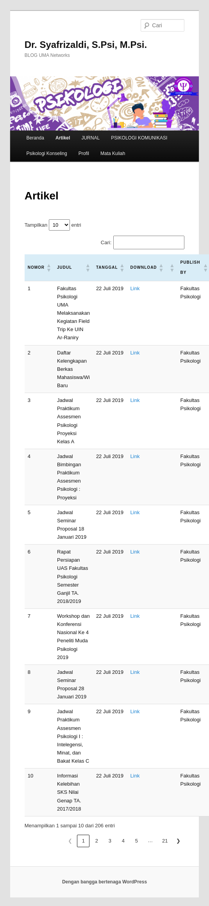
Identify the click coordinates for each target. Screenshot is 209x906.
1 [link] (83, 841)
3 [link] (110, 841)
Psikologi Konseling (47, 153)
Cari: (106, 242)
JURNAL (90, 138)
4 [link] (123, 841)
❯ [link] (178, 841)
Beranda (35, 138)
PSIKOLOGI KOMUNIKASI (139, 138)
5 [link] (136, 841)
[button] (48, 267)
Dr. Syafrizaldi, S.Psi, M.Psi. (86, 44)
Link (135, 288)
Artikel (62, 138)
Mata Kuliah (112, 153)
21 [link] (165, 841)
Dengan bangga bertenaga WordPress (104, 882)
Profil (84, 153)
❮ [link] (70, 841)
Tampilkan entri (53, 225)
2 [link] (96, 841)
